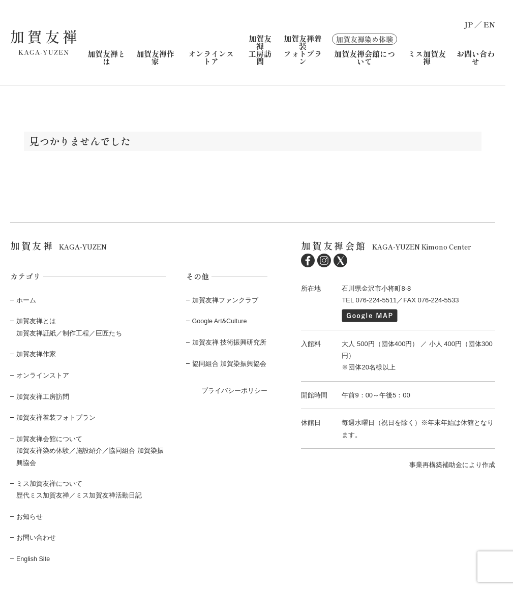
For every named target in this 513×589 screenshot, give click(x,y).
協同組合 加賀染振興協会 (229, 363)
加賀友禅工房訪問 (260, 49)
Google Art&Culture (220, 321)
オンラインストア (211, 57)
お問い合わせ (476, 57)
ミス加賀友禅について (49, 482)
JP (468, 24)
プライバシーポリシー (234, 390)
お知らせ (29, 515)
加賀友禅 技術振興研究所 (229, 342)
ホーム (26, 299)
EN (489, 24)
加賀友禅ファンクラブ (225, 299)
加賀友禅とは (106, 57)
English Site (33, 558)
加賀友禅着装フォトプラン (303, 49)
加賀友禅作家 (155, 57)
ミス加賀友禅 (427, 57)
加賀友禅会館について (364, 49)
